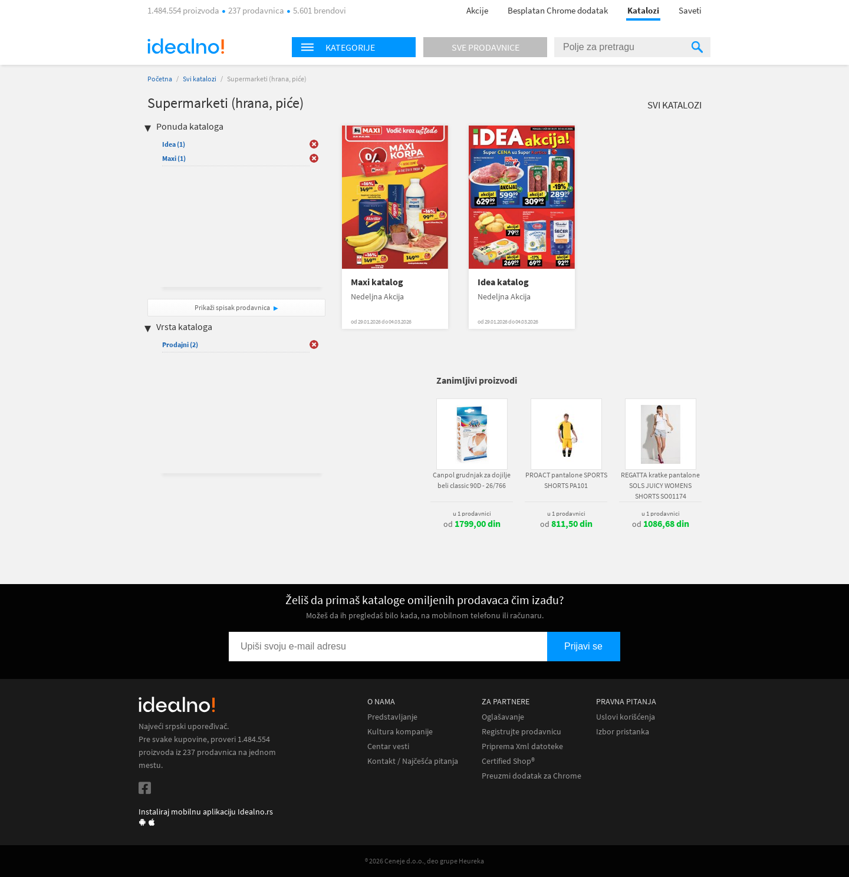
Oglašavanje (503, 717)
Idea (173, 144)
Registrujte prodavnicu (521, 732)
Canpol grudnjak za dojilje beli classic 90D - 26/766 (472, 480)
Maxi (174, 158)
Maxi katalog (377, 282)
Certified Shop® (508, 761)
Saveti (690, 10)
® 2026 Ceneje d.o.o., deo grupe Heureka (424, 860)
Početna (159, 78)
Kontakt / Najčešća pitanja (412, 761)
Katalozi (643, 10)
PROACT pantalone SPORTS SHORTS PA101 (566, 480)
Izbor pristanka (622, 732)
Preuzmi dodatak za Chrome (531, 776)
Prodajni (180, 344)
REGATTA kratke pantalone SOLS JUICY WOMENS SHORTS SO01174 (660, 485)
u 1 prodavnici (472, 513)
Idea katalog (503, 282)
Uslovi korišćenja (625, 717)
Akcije (477, 10)
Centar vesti (388, 746)
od (472, 524)
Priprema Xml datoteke (522, 746)
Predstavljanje (392, 717)
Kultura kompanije (400, 732)
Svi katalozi (199, 78)
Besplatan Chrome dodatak (558, 10)
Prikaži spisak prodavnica (232, 307)
